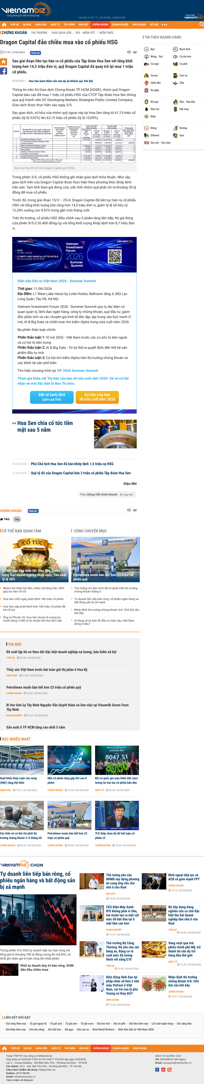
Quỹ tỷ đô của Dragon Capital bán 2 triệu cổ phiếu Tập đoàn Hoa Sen (81, 473)
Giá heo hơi (103, 1023)
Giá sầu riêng (36, 1029)
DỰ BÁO (27, 24)
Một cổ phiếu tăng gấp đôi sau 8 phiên (67, 780)
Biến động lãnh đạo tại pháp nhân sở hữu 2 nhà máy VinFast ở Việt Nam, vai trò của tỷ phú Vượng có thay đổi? (122, 985)
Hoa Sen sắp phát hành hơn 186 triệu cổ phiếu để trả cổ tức (34, 608)
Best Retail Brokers (104, 1029)
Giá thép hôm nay (16, 1029)
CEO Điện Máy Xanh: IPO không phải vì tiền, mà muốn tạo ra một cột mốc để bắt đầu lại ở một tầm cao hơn (122, 915)
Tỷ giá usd (56, 1023)
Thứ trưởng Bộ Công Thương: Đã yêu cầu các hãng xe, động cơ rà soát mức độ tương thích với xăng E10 (122, 951)
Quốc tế (99, 790)
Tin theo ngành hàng (162, 37)
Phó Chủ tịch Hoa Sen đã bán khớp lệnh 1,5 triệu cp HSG (72, 464)
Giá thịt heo (54, 1029)
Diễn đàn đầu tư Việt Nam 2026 (136, 1029)
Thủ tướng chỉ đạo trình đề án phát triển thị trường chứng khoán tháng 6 (105, 590)
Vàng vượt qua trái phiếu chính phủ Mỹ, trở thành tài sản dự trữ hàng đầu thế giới (184, 949)
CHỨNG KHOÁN (100, 24)
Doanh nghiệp (14, 715)
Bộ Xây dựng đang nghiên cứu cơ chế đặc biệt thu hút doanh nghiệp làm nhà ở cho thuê (184, 915)
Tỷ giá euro (87, 1023)
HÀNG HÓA (41, 24)
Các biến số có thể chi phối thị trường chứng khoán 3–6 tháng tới (21, 836)
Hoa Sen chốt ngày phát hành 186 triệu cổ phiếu (33, 599)
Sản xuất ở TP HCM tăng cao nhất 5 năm (35, 727)
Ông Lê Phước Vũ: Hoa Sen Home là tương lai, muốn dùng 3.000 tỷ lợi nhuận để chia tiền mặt (32, 619)
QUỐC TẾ (55, 24)
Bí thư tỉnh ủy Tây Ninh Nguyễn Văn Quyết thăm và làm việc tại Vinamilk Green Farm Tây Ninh (67, 707)
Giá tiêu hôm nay (138, 1023)
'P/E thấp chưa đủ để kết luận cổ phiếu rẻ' (115, 836)
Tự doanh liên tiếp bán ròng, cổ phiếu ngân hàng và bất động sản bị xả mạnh (106, 601)
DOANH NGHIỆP (120, 24)
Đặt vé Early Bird (52, 397)
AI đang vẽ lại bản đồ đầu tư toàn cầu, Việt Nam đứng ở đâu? (104, 622)
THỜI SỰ (14, 24)
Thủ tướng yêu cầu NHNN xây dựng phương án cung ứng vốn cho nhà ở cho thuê (122, 881)
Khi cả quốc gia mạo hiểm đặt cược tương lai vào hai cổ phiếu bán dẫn (116, 780)
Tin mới (14, 644)
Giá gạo (69, 1029)
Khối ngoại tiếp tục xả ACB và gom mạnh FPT (184, 877)
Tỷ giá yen (71, 1023)
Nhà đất (110, 893)
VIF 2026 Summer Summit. (78, 371)
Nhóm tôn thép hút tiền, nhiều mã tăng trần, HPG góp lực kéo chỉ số (33, 590)
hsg (17, 519)
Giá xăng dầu (184, 1023)
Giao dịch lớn (61, 33)
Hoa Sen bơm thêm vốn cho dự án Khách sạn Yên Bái (61, 81)
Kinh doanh (112, 999)
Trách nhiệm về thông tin (19, 1080)
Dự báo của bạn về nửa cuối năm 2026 (97, 397)
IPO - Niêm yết (85, 33)
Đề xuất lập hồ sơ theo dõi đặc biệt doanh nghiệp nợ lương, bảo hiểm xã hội (61, 652)
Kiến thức (107, 33)
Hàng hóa (11, 675)
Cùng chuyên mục (90, 530)
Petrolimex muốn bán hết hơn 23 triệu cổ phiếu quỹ (103, 577)
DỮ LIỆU (154, 24)
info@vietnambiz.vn (24, 1076)
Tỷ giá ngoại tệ (38, 1023)
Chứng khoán (14, 32)
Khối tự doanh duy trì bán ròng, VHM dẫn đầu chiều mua (47, 968)
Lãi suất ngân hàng (162, 1023)
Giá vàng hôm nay (16, 1023)
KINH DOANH (139, 24)
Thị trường (39, 33)
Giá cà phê (119, 1023)
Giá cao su (83, 1029)
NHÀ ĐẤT (83, 24)
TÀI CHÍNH (69, 24)
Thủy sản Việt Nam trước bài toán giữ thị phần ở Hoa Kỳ (47, 670)
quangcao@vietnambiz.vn (177, 1062)
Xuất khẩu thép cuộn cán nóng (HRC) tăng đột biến (18, 780)
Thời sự (10, 657)
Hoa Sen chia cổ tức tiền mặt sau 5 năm (45, 426)
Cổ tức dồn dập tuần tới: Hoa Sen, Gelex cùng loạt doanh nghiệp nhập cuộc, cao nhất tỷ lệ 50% (34, 575)
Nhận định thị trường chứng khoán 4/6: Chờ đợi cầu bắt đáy (106, 611)
